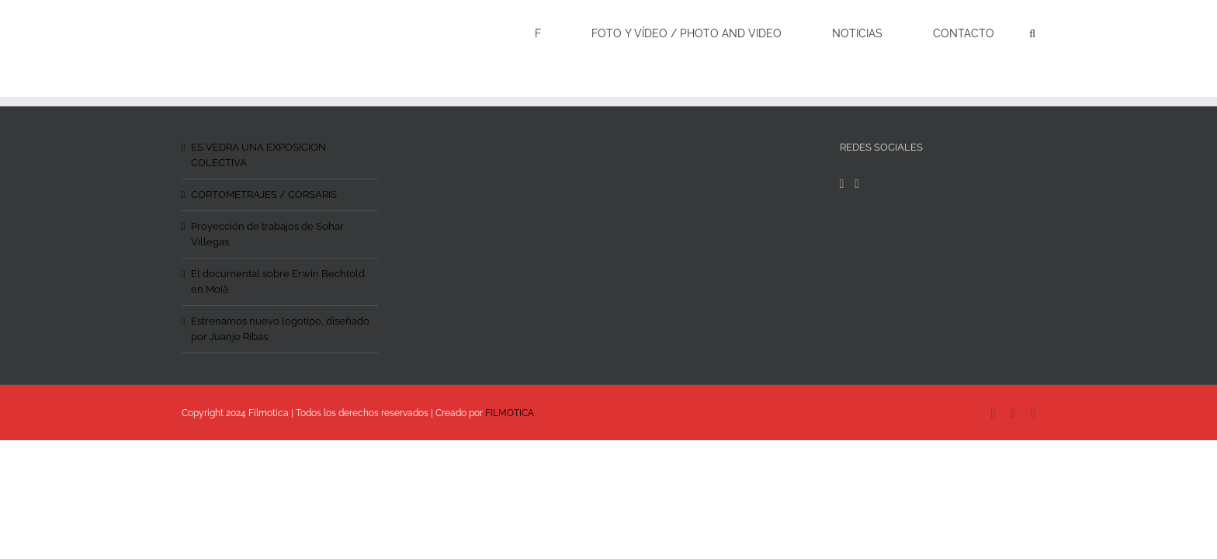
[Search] (1032, 32)
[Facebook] (842, 184)
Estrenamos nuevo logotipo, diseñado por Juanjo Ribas (280, 328)
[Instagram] (857, 184)
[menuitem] (601, 32)
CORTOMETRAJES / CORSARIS (264, 194)
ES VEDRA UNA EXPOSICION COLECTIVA (258, 154)
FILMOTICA (509, 413)
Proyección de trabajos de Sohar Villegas (267, 234)
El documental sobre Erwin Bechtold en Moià (278, 281)
